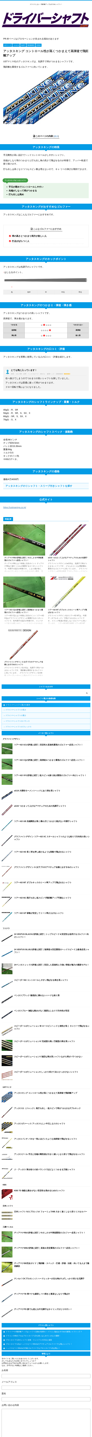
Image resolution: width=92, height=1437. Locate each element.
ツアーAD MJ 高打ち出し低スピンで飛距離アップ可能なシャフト (42, 898)
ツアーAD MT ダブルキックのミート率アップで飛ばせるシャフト (43, 882)
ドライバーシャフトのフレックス (18, 727)
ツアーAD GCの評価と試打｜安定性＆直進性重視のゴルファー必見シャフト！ (48, 745)
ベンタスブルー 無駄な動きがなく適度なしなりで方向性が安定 (41, 1011)
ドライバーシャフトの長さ (15, 710)
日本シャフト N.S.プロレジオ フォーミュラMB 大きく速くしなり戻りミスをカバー (50, 1212)
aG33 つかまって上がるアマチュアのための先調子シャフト (40, 806)
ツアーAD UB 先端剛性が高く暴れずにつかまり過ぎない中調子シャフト (45, 821)
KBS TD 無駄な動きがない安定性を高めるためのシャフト (39, 1191)
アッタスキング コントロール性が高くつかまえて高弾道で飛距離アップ (45, 1093)
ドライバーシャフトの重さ (15, 715)
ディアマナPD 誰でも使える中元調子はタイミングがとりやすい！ (43, 1309)
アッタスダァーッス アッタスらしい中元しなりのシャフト (39, 1124)
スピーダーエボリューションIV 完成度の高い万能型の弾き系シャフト (44, 1041)
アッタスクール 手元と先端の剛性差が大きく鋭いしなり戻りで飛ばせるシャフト (49, 1154)
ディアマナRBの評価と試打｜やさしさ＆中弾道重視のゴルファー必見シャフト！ (49, 1233)
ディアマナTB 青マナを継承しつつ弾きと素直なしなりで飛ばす (42, 1294)
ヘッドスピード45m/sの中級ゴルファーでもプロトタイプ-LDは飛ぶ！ (33, 1348)
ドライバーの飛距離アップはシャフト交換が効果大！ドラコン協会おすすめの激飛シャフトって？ (44, 1332)
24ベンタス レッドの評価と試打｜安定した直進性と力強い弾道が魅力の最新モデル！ (51, 965)
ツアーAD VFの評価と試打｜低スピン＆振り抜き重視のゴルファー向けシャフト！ (50, 775)
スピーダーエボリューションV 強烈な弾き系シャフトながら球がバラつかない (48, 1057)
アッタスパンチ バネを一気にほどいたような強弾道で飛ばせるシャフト (45, 1139)
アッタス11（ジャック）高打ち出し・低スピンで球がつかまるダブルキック (47, 1108)
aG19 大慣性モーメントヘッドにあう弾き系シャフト (37, 791)
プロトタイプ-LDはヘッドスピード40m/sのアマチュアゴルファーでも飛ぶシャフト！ (39, 1344)
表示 (56, 136)
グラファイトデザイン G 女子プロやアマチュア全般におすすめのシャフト (46, 867)
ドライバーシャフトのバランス (17, 721)
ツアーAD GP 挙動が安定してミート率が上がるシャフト (39, 913)
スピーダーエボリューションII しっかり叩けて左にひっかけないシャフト (46, 1072)
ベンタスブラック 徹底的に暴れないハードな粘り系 (37, 995)
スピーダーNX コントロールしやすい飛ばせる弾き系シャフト (41, 980)
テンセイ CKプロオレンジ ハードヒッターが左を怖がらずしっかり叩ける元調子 (49, 1279)
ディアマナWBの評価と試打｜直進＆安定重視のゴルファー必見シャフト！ (47, 1248)
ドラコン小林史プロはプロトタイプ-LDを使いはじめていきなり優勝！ (33, 1336)
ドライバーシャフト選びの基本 (18, 705)
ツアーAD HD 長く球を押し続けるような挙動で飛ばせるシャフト (43, 852)
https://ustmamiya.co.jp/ (14, 507)
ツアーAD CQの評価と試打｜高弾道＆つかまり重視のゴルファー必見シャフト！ (49, 760)
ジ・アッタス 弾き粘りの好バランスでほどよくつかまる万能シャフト (44, 1169)
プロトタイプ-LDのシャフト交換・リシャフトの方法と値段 (29, 1340)
